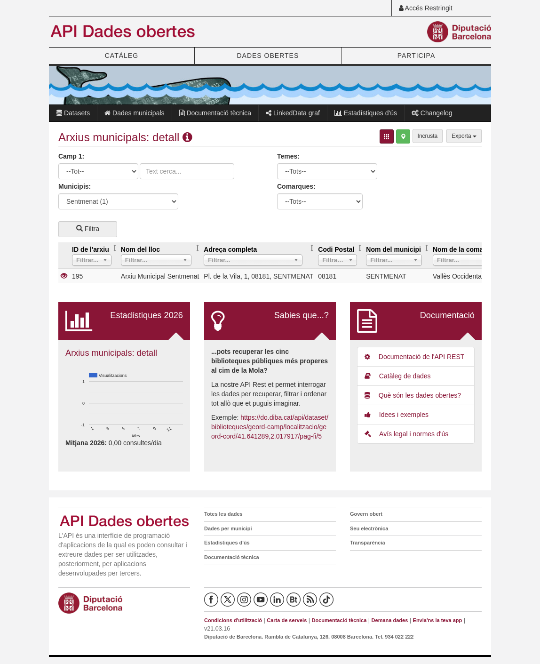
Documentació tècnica (215, 113)
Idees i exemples (397, 414)
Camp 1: (71, 156)
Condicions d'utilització (233, 620)
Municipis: (74, 186)
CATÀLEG (121, 55)
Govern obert (366, 514)
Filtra (87, 228)
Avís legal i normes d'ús (406, 434)
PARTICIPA (416, 55)
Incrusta (428, 136)
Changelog (432, 113)
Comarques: (296, 186)
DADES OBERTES (268, 55)
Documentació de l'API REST (414, 356)
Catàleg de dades (398, 376)
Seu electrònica (369, 528)
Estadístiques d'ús (365, 113)
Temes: (288, 156)
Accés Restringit (426, 8)
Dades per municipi (228, 528)
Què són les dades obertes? (413, 395)
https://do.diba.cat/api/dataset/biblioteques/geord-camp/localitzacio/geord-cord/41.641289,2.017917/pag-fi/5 (269, 427)
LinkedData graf (293, 113)
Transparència (367, 542)
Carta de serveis (287, 620)
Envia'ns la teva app (437, 620)
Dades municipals (134, 113)
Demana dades (390, 620)
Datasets (73, 113)
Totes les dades (223, 514)
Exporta (464, 136)
